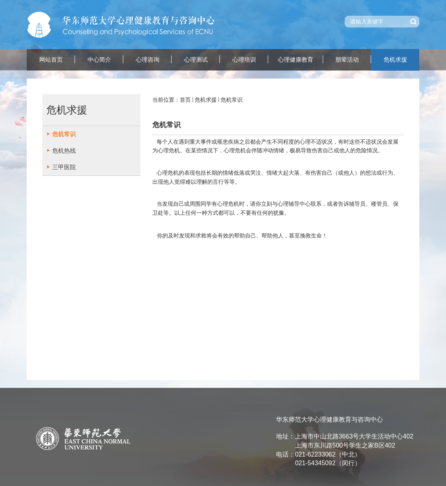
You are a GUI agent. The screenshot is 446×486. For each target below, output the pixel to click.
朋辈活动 (347, 60)
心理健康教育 (295, 60)
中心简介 (99, 60)
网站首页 (51, 60)
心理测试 (196, 60)
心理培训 (244, 60)
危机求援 (395, 60)
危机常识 (232, 100)
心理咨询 (147, 60)
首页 (185, 100)
